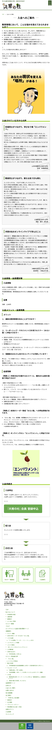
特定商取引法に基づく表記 (14, 707)
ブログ (8, 626)
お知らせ (8, 685)
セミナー (22, 726)
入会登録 (8, 712)
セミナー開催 (10, 633)
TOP (3, 14)
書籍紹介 (9, 619)
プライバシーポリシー (13, 704)
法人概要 (9, 702)
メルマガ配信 (10, 645)
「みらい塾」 (10, 659)
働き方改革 (10, 663)
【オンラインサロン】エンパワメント (17, 647)
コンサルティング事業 (13, 642)
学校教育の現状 (11, 614)
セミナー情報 (10, 624)
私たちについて (10, 612)
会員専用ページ (10, 683)
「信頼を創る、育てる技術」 (16, 670)
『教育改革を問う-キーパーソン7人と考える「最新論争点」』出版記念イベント (27, 677)
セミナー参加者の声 (12, 656)
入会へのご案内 (10, 688)
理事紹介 (9, 700)
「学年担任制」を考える (14, 654)
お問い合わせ (10, 690)
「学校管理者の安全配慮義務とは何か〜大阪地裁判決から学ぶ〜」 (26, 665)
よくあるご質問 (11, 621)
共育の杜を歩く (11, 652)
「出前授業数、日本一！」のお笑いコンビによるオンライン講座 (25, 672)
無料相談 (30, 726)
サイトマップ (10, 714)
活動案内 (8, 631)
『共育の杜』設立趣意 (13, 698)
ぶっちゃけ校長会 (13, 661)
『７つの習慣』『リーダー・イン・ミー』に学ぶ (21, 640)
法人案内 (8, 695)
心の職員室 (10, 649)
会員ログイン (10, 709)
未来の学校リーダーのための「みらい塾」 (18, 636)
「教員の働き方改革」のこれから (17, 680)
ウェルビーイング (12, 668)
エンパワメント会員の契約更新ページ (17, 629)
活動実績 (9, 617)
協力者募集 (9, 693)
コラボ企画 (10, 638)
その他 (9, 674)
